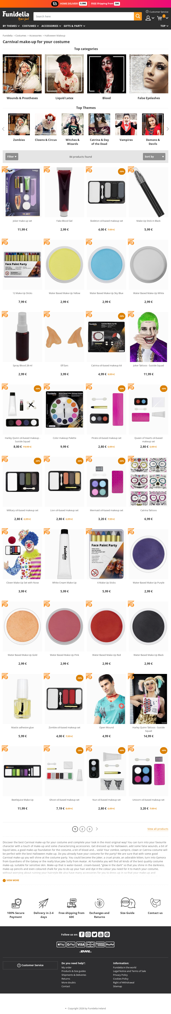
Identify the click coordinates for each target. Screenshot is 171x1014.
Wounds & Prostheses (22, 98)
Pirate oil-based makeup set (106, 438)
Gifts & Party (73, 26)
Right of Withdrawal (123, 982)
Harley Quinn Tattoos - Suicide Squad (148, 729)
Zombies (19, 140)
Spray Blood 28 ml (22, 365)
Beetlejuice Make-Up (22, 799)
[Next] (97, 829)
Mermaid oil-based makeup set (106, 510)
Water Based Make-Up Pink (64, 655)
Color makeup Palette (64, 438)
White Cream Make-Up (64, 582)
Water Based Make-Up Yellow (64, 293)
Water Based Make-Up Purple (148, 582)
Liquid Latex (64, 98)
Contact (66, 986)
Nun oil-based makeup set (106, 799)
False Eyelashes (149, 98)
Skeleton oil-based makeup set (106, 220)
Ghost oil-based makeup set (64, 799)
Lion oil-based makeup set (64, 510)
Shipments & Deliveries (74, 974)
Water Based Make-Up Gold (22, 655)
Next (168, 129)
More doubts (69, 982)
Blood (106, 98)
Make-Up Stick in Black (148, 220)
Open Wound (106, 727)
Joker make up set (22, 220)
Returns (66, 978)
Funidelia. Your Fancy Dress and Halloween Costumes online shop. (16, 16)
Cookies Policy (120, 978)
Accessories (49, 26)
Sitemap (117, 986)
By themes (10, 26)
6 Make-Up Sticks (106, 582)
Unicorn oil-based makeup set (148, 799)
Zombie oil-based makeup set (64, 727)
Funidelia (7, 35)
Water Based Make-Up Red (106, 655)
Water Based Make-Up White (148, 293)
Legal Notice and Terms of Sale (129, 971)
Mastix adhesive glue (22, 727)
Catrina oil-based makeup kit (106, 365)
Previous (3, 129)
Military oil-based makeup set (22, 510)
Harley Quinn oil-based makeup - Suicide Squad (22, 439)
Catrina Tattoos (148, 510)
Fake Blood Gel (64, 220)
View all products (157, 829)
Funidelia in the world (124, 967)
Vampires (126, 140)
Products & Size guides (74, 971)
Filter (10, 156)
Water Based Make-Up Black (149, 655)
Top (163, 26)
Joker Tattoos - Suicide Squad (148, 365)
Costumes (29, 26)
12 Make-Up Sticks (22, 293)
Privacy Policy (120, 974)
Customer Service (30, 965)
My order (66, 967)
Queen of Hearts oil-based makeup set (148, 439)
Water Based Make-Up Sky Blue (106, 293)
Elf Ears (64, 365)
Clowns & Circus (46, 140)
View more (13, 880)
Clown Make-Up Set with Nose (22, 582)
